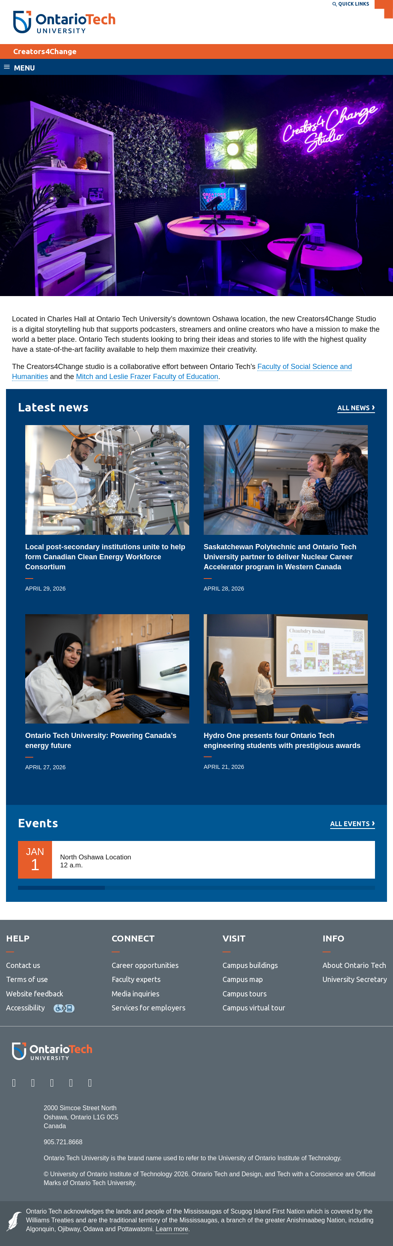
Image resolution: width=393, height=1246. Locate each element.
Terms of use (27, 979)
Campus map (243, 979)
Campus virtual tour (254, 1008)
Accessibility (25, 1008)
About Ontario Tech (354, 965)
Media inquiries (135, 994)
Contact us (23, 965)
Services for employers (148, 1008)
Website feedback (34, 994)
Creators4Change (44, 51)
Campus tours (245, 994)
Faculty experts (136, 979)
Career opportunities (145, 965)
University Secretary (355, 979)
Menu (24, 68)
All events (350, 824)
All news (353, 408)
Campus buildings (250, 965)
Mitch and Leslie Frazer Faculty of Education (147, 377)
